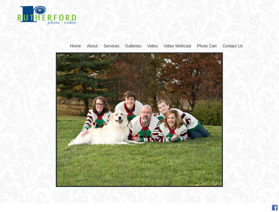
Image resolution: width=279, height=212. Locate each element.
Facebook (275, 208)
